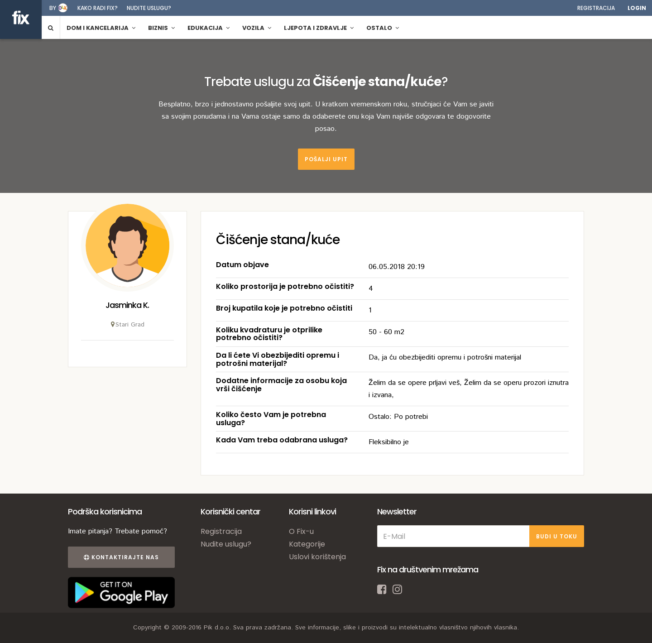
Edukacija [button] (208, 28)
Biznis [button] (161, 28)
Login (637, 8)
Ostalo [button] (382, 28)
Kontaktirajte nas (121, 557)
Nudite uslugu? (149, 8)
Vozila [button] (256, 28)
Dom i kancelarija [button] (101, 28)
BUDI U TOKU (556, 536)
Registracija (596, 8)
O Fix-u (301, 531)
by (52, 8)
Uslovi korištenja (317, 557)
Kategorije (307, 544)
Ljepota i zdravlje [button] (319, 28)
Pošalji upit (326, 159)
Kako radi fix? (97, 8)
